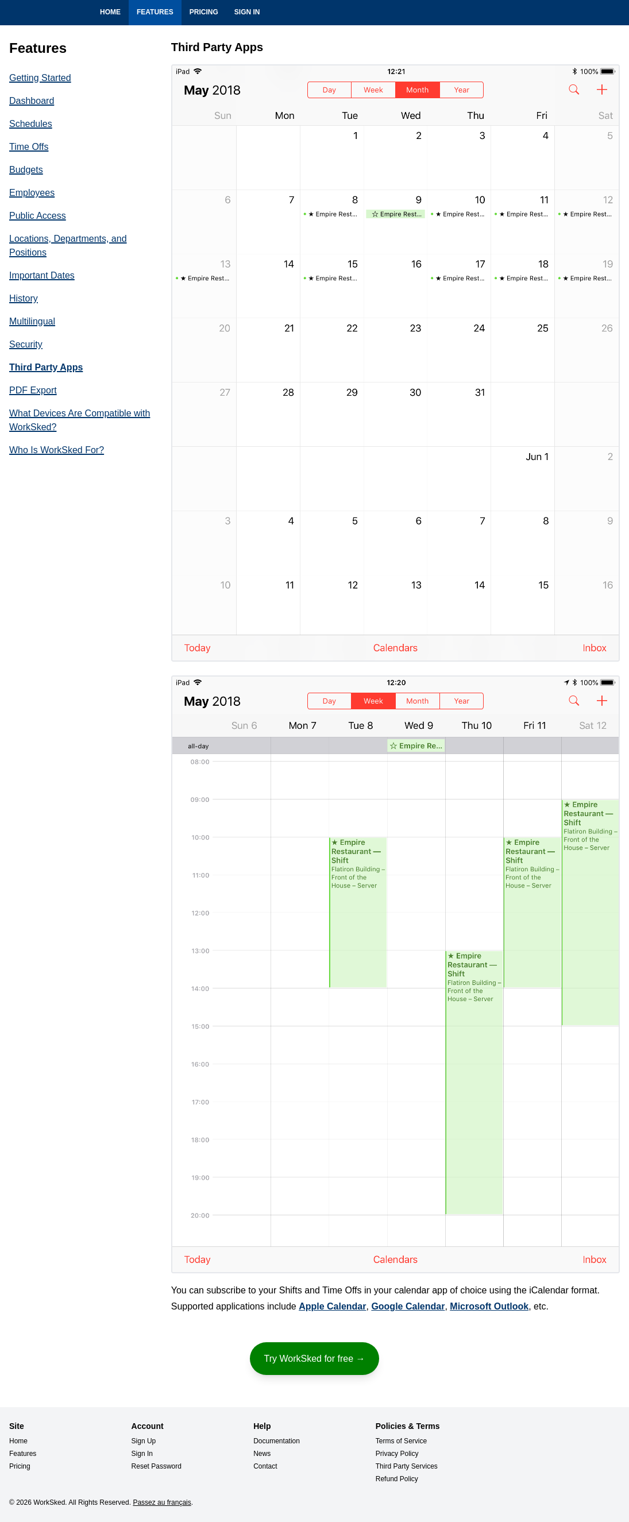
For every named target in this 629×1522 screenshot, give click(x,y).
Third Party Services (407, 1466)
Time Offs (28, 147)
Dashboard (31, 101)
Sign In (247, 12)
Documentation (276, 1441)
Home (110, 12)
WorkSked (26, 13)
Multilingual (32, 321)
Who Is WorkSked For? (56, 450)
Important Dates (42, 275)
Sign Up (144, 1441)
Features (155, 12)
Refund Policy (397, 1479)
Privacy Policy (397, 1454)
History (23, 298)
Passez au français (162, 1502)
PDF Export (33, 390)
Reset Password (157, 1466)
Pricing (204, 12)
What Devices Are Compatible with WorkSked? (79, 420)
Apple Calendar (332, 1306)
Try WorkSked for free (314, 1358)
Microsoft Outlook (489, 1306)
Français (613, 12)
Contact (265, 1466)
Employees (32, 193)
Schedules (30, 124)
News (262, 1454)
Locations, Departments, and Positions (68, 245)
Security (26, 344)
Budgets (26, 170)
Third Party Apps (46, 367)
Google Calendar (408, 1306)
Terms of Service (401, 1441)
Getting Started (40, 78)
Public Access (37, 216)
